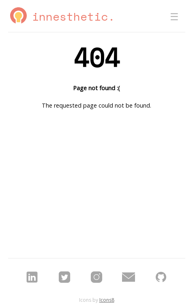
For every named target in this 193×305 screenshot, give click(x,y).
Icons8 (106, 300)
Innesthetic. (73, 16)
